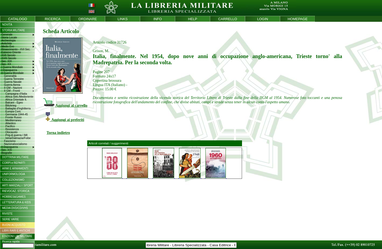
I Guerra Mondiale (12, 67)
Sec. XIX (6, 61)
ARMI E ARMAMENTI (15, 168)
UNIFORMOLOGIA (13, 174)
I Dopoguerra (9, 70)
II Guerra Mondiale (12, 73)
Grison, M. (101, 51)
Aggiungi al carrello (65, 106)
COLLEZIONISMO (13, 179)
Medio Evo (7, 46)
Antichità (6, 43)
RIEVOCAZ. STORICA (15, 191)
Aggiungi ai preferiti (65, 120)
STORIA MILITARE (13, 30)
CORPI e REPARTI (13, 162)
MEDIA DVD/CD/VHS (15, 208)
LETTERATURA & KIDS (16, 202)
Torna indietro (58, 133)
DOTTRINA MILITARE (15, 157)
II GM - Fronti (12, 90)
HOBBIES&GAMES (14, 196)
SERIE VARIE (10, 219)
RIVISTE (7, 213)
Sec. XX (6, 64)
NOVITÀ (7, 24)
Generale (6, 34)
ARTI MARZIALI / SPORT (17, 185)
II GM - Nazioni (13, 87)
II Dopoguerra (9, 146)
